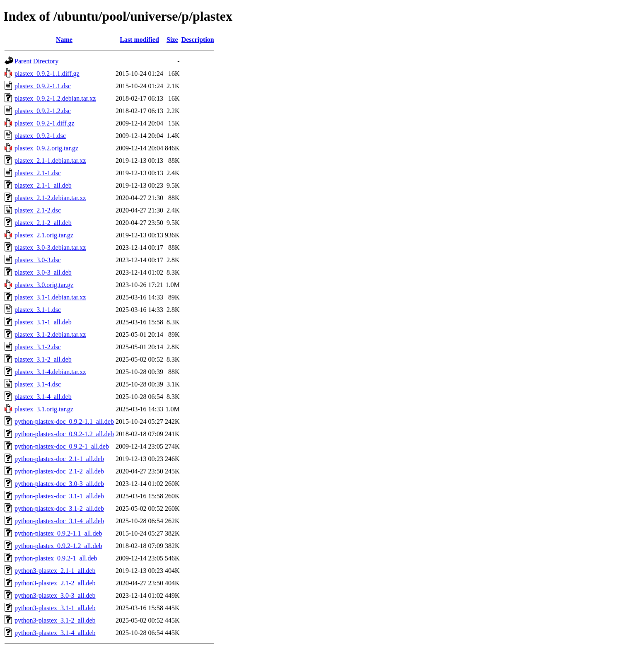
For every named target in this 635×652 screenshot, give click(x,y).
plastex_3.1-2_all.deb (43, 359)
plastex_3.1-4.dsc (37, 384)
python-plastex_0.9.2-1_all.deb (55, 558)
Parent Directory (36, 61)
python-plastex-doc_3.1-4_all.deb (59, 520)
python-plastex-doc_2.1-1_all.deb (59, 458)
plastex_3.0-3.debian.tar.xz (50, 247)
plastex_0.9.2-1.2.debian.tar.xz (55, 98)
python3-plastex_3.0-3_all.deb (55, 595)
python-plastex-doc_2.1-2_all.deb (59, 471)
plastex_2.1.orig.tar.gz (43, 235)
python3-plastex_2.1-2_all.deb (55, 583)
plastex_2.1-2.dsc (37, 210)
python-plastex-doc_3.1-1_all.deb (59, 496)
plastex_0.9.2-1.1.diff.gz (47, 73)
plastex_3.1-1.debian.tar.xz (50, 297)
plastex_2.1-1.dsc (37, 172)
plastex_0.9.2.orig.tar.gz (46, 148)
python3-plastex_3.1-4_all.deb (55, 632)
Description (197, 39)
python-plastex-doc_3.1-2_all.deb (59, 508)
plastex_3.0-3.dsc (37, 259)
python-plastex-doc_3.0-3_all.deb (59, 483)
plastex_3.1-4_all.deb (43, 396)
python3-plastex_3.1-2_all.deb (55, 620)
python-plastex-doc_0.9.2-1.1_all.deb (64, 421)
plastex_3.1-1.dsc (37, 309)
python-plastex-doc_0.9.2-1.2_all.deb (64, 433)
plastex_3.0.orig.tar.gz (43, 284)
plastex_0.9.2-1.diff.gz (44, 123)
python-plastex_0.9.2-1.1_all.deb (58, 533)
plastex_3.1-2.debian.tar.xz (50, 334)
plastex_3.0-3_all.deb (43, 272)
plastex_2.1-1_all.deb (43, 185)
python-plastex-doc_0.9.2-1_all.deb (61, 446)
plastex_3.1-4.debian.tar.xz (50, 371)
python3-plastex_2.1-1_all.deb (55, 570)
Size (172, 39)
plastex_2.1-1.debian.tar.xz (50, 160)
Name (64, 39)
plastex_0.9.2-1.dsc (40, 135)
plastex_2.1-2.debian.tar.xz (50, 197)
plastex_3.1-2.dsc (37, 346)
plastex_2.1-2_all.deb (43, 222)
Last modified (139, 39)
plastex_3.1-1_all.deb (43, 322)
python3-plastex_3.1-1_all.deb (55, 607)
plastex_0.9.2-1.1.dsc (42, 85)
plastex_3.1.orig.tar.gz (43, 409)
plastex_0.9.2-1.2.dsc (42, 110)
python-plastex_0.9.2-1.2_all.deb (58, 545)
